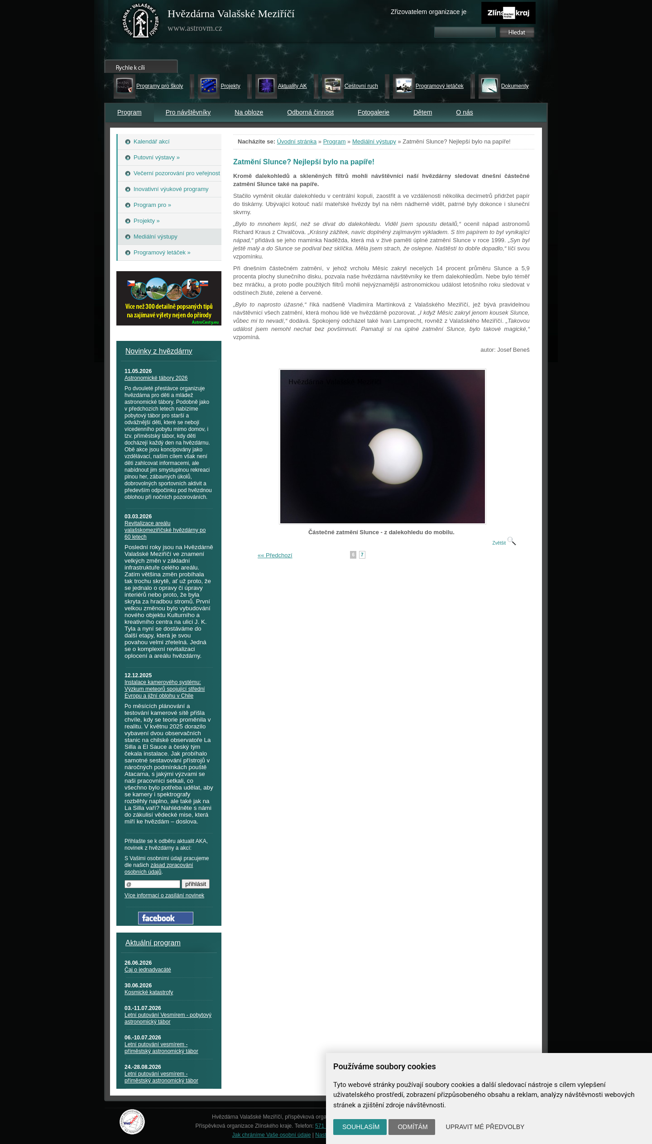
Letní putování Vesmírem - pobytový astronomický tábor (168, 1018)
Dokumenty (515, 86)
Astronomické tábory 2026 (156, 378)
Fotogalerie (373, 112)
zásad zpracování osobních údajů (159, 868)
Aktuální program (153, 943)
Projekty (230, 86)
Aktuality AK (292, 86)
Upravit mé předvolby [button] (485, 1126)
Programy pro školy (159, 86)
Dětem (422, 112)
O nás (464, 112)
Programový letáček (440, 86)
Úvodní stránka (296, 141)
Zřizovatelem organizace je (428, 11)
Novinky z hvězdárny (158, 351)
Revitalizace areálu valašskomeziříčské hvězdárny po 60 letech (165, 530)
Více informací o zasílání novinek (164, 895)
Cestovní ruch (361, 86)
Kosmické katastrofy (149, 992)
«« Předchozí (275, 555)
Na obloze (249, 112)
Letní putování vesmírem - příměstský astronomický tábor (161, 1047)
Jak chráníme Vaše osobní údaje (271, 1135)
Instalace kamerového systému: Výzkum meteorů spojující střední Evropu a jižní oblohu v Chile (165, 689)
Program (129, 112)
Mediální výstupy (374, 141)
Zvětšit (504, 543)
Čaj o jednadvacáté (148, 970)
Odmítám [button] (412, 1126)
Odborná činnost (310, 112)
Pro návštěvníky (188, 112)
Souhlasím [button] (360, 1126)
